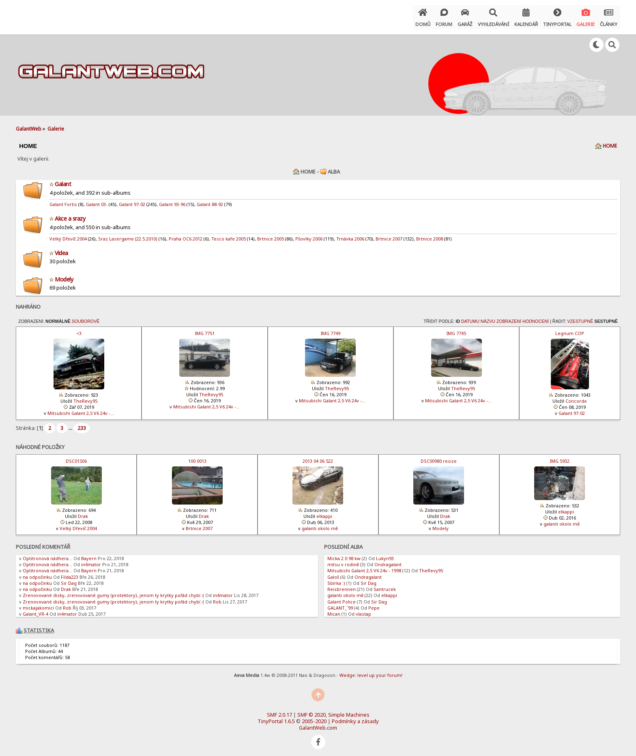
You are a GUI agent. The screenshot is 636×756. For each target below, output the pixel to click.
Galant (63, 181)
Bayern (89, 555)
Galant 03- (96, 201)
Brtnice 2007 (389, 235)
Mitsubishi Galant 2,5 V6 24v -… (80, 410)
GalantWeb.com (318, 724)
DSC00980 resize (439, 458)
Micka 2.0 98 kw (344, 555)
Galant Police (341, 598)
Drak (83, 513)
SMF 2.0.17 (279, 711)
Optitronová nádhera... (47, 555)
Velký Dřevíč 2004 (68, 235)
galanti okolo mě (320, 525)
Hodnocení (535, 318)
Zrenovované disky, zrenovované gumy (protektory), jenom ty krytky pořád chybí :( (113, 592)
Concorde (576, 398)
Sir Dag (69, 580)
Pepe (374, 604)
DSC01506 (76, 458)
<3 (79, 330)
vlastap (363, 611)
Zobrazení (508, 318)
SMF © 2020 (311, 711)
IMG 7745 (456, 330)
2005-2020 (314, 718)
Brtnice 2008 (429, 235)
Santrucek (385, 586)
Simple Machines (349, 711)
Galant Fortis (63, 201)
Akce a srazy (70, 215)
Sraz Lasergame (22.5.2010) (127, 235)
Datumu (470, 318)
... (71, 424)
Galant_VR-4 (35, 611)
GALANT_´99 (340, 604)
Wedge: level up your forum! (370, 671)
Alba (334, 168)
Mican (333, 611)
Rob (217, 598)
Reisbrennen (341, 586)
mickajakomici (38, 604)
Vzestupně (580, 318)
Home (610, 142)
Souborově (86, 318)
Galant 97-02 (132, 201)
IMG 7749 (330, 330)
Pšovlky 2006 (308, 235)
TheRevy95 (85, 398)
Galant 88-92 (210, 201)
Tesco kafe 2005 (228, 235)
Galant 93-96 (172, 201)
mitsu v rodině (343, 561)
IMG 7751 (205, 330)
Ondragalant (388, 561)
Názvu (488, 318)
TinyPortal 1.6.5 (276, 718)
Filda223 (69, 573)
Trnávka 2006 (350, 235)
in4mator (91, 561)
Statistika (39, 627)
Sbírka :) (336, 580)
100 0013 (197, 458)
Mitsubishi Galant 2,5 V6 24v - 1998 (364, 567)
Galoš (333, 573)
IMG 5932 (559, 458)
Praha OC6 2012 (185, 235)
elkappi (324, 513)
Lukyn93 (385, 555)
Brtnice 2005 (270, 235)
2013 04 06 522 (318, 458)
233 (81, 424)
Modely (64, 275)
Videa (61, 249)
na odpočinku (37, 573)
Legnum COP (569, 330)
